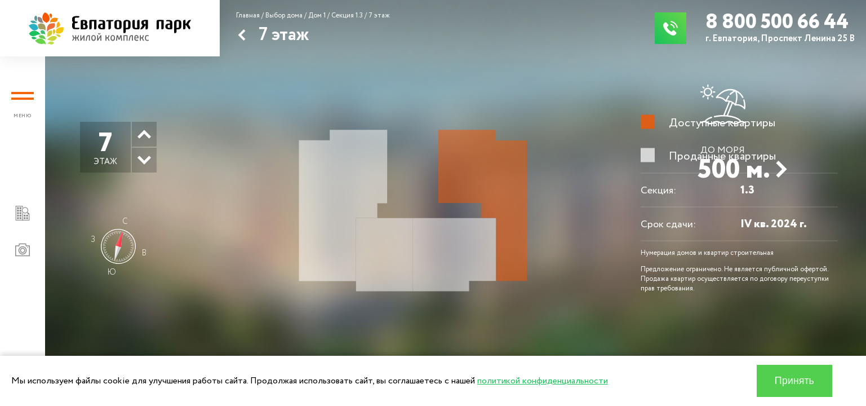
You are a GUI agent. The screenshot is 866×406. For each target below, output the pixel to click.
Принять (794, 380)
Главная (248, 15)
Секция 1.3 (347, 15)
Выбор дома (284, 15)
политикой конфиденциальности (542, 380)
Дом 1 (317, 15)
